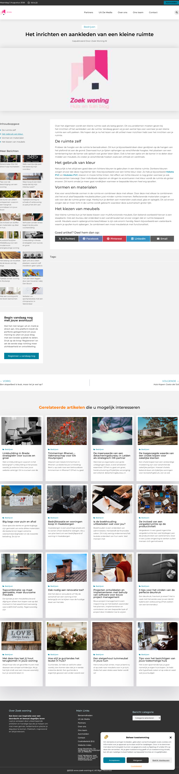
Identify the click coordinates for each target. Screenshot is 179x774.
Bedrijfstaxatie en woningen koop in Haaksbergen (65, 522)
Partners (88, 12)
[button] (170, 737)
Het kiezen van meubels (14, 142)
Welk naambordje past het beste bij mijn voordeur (32, 166)
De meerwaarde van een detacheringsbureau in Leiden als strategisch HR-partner (111, 455)
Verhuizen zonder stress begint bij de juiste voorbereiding (32, 225)
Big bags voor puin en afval (19, 521)
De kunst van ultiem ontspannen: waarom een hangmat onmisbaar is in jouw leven (9, 205)
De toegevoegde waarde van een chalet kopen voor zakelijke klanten (156, 455)
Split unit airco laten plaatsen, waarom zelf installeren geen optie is (32, 263)
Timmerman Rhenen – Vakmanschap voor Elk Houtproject (62, 455)
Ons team (138, 12)
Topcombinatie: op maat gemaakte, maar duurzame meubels (19, 592)
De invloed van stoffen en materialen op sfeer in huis (9, 225)
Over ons (122, 12)
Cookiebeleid (136, 766)
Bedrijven (89, 26)
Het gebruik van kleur (12, 134)
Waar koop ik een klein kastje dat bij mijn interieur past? (32, 184)
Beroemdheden (85, 715)
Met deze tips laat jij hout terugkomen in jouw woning (20, 659)
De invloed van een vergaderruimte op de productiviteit (152, 524)
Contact (153, 12)
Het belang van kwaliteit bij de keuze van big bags (10, 263)
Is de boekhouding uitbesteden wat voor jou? (109, 522)
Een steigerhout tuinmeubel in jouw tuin (110, 659)
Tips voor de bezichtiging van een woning (8, 184)
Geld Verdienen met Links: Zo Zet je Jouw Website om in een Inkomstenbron (88, 757)
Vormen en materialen (13, 138)
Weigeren (137, 760)
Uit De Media (105, 12)
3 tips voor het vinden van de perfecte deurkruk (157, 591)
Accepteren (114, 760)
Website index (84, 745)
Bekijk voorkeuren (161, 760)
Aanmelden (83, 734)
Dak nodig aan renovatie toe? (66, 590)
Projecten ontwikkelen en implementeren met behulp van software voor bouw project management (110, 594)
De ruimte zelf (9, 130)
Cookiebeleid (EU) (86, 741)
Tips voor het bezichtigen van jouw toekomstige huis (157, 659)
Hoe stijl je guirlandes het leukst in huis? (63, 659)
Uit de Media (84, 719)
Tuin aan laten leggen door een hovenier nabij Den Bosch (32, 281)
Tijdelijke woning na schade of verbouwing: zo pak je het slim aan (32, 202)
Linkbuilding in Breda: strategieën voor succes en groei (33, 242)
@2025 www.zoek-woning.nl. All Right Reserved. (89, 770)
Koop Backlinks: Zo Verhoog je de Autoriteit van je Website (89, 750)
